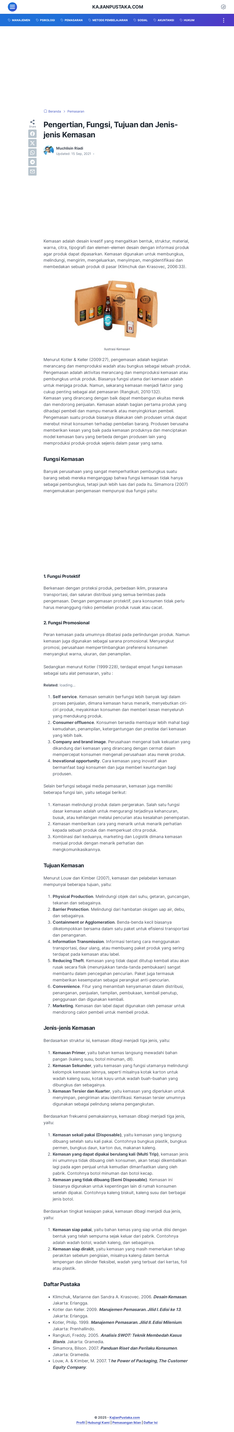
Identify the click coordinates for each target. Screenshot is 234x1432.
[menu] (12, 7)
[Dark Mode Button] (223, 7)
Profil (80, 1422)
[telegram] (32, 162)
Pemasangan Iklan (126, 1422)
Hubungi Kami (98, 1422)
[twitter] (32, 143)
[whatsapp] (32, 152)
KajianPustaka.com (117, 7)
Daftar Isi (151, 1422)
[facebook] (32, 134)
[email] (32, 171)
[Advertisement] (117, 67)
